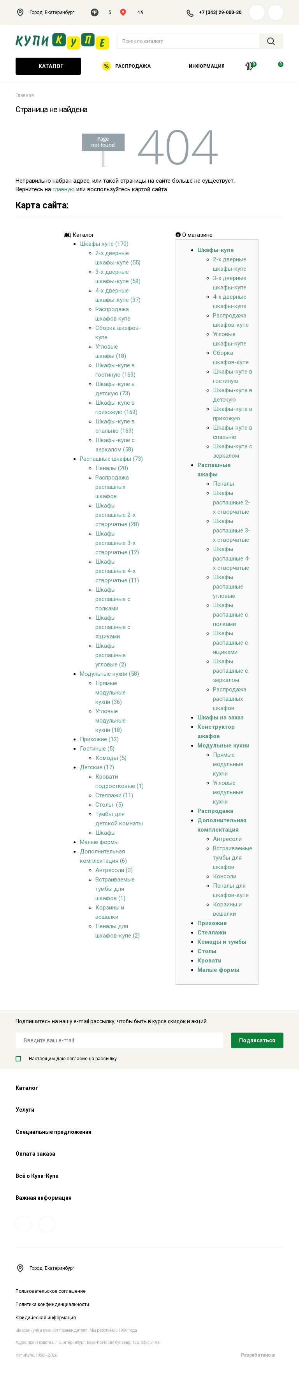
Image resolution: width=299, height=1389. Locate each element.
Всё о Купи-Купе (37, 1176)
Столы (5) (109, 804)
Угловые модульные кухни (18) (110, 720)
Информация (204, 66)
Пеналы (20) (111, 468)
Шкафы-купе (215, 250)
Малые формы (99, 842)
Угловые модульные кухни (228, 792)
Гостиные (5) (97, 748)
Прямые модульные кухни (228, 764)
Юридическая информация (46, 1317)
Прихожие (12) (99, 739)
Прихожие (212, 923)
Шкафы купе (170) (104, 243)
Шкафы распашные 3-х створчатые (231, 530)
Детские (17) (97, 767)
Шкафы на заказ (220, 717)
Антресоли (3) (114, 870)
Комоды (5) (111, 757)
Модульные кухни (223, 745)
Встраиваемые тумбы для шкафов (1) (115, 889)
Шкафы (105, 832)
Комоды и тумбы (221, 941)
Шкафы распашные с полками (112, 599)
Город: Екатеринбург (49, 12)
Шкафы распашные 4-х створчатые (231, 558)
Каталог (48, 66)
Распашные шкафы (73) (111, 458)
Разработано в (262, 1355)
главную (64, 189)
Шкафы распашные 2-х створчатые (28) (117, 515)
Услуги (25, 1110)
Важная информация (44, 1198)
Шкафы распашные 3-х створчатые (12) (117, 543)
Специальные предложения (53, 1132)
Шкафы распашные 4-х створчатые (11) (117, 571)
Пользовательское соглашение (51, 1291)
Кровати (209, 960)
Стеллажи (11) (114, 795)
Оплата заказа (35, 1154)
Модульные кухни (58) (109, 673)
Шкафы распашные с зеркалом (230, 671)
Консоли (224, 876)
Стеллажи (211, 932)
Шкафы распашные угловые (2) (110, 655)
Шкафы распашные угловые (228, 586)
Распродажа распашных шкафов (112, 487)
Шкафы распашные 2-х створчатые (231, 502)
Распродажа (126, 66)
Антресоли (227, 839)
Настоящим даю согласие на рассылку (66, 1058)
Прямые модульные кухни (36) (110, 692)
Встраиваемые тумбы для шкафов (232, 858)
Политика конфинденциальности (52, 1304)
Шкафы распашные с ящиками (112, 627)
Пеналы (223, 483)
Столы (206, 951)
